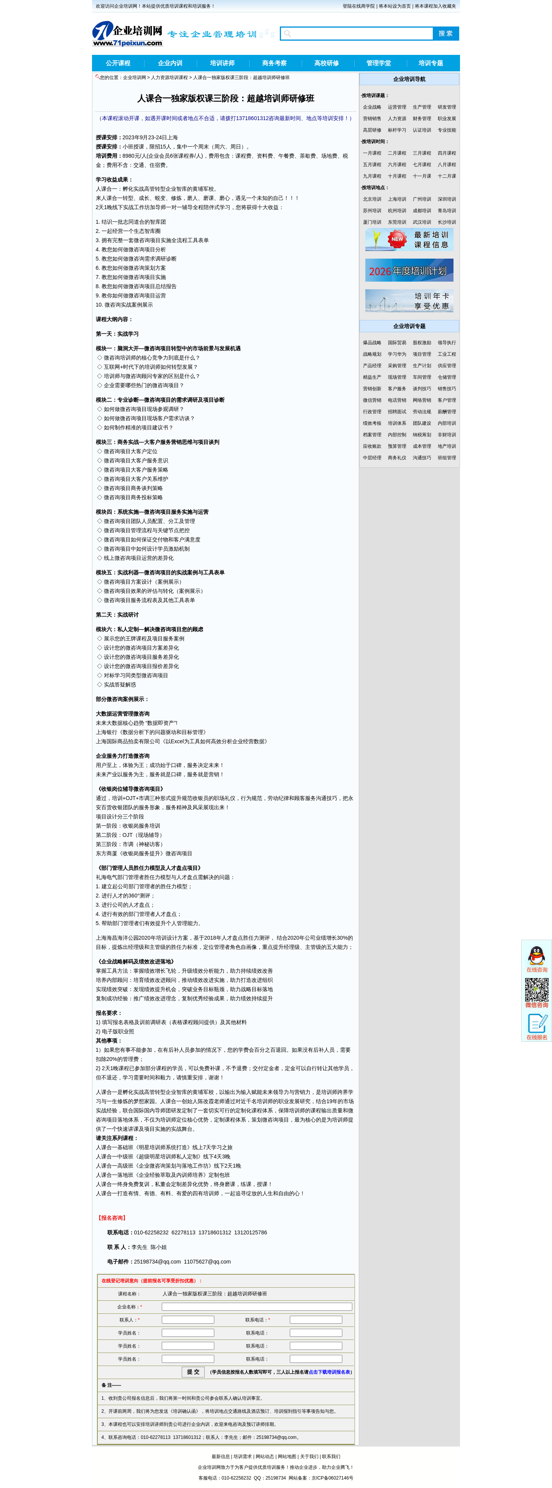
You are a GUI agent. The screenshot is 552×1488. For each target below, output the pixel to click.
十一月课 (422, 176)
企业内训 (170, 63)
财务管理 (422, 118)
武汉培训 (422, 222)
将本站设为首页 (395, 6)
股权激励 (422, 342)
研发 (176, 1110)
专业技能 (447, 130)
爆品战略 (372, 342)
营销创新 (372, 388)
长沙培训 (447, 222)
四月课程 (447, 153)
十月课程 (397, 176)
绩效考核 (372, 423)
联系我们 (331, 1456)
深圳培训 (447, 199)
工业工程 (447, 354)
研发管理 (447, 107)
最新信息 (221, 1456)
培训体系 (397, 423)
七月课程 (422, 164)
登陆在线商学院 (359, 6)
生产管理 (422, 107)
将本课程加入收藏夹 (435, 6)
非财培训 (447, 434)
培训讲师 (222, 63)
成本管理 (422, 446)
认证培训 (422, 130)
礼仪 (230, 798)
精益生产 (372, 377)
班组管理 (447, 457)
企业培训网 (134, 77)
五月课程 (372, 164)
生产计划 (422, 365)
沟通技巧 (422, 457)
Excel (177, 741)
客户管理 (447, 400)
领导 (278, 1092)
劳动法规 (422, 411)
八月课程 (447, 164)
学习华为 (397, 354)
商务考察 (274, 63)
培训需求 (242, 1456)
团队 (136, 521)
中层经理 (372, 457)
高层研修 (372, 130)
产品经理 (372, 365)
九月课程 (372, 176)
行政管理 (372, 411)
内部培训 (447, 423)
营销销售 (372, 118)
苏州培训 (372, 210)
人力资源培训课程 (169, 77)
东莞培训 (397, 222)
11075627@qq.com (207, 1262)
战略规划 (372, 354)
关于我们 (309, 1456)
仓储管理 (447, 377)
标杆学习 (397, 130)
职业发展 (447, 118)
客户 (163, 418)
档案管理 (372, 434)
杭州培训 (397, 210)
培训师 (128, 358)
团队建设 (422, 423)
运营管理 (397, 107)
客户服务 (397, 388)
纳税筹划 (422, 434)
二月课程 (397, 153)
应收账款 (372, 446)
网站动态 (265, 1456)
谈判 (214, 442)
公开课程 (118, 63)
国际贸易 (397, 342)
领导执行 (447, 342)
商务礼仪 (397, 457)
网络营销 (422, 400)
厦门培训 (372, 222)
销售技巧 (447, 388)
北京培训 (372, 199)
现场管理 (397, 377)
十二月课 (447, 176)
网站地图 (287, 1456)
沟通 (321, 798)
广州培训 (422, 199)
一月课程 (372, 153)
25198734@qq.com (157, 1262)
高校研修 (326, 63)
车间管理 (422, 377)
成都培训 (422, 210)
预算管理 (397, 446)
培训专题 (431, 63)
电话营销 (397, 400)
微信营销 (372, 400)
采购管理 (397, 365)
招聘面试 (397, 411)
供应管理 (447, 365)
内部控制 (397, 434)
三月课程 (422, 153)
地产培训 (447, 446)
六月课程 (397, 164)
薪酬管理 (447, 411)
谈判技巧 (422, 388)
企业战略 (372, 107)
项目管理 (130, 530)
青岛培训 (447, 210)
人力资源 (397, 118)
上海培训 (397, 199)
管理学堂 (378, 63)
